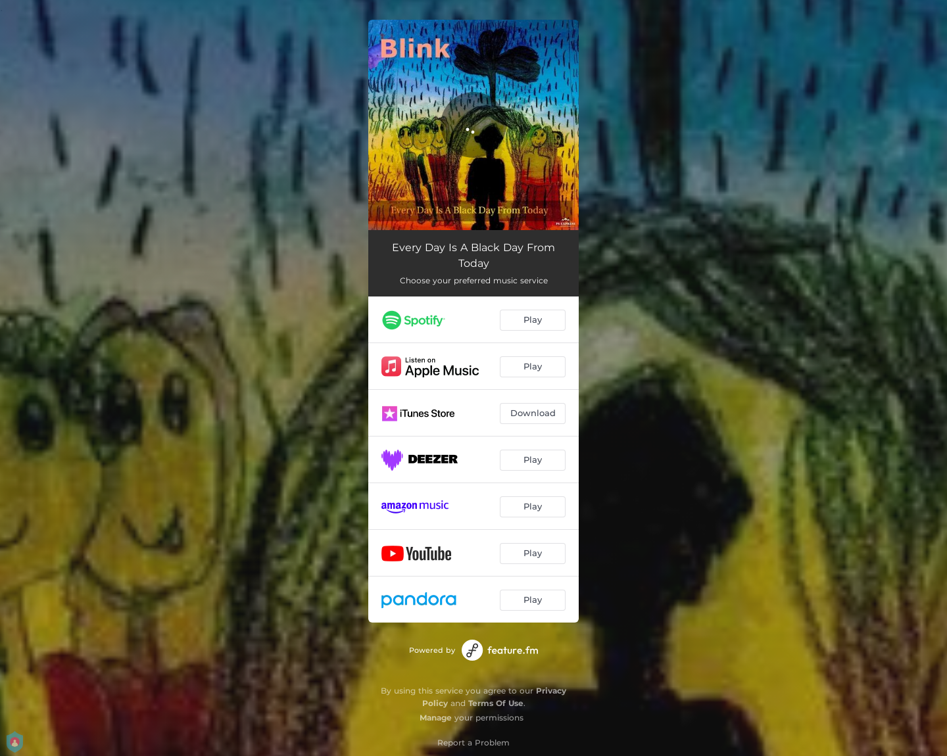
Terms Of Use (495, 703)
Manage (436, 717)
